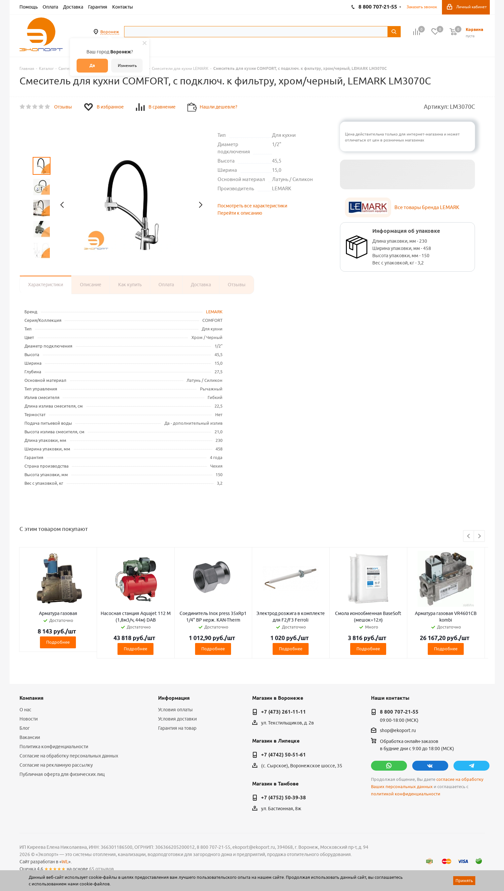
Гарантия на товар (177, 728)
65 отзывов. (102, 869)
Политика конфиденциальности (53, 746)
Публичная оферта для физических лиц (62, 774)
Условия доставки (177, 719)
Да (92, 65)
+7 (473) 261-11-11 (283, 712)
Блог (24, 728)
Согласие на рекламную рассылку (56, 765)
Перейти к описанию (240, 213)
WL (65, 861)
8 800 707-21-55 (399, 712)
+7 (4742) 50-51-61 (283, 755)
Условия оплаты (175, 709)
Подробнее (58, 642)
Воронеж (109, 31)
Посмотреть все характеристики (252, 205)
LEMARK (214, 311)
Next (479, 536)
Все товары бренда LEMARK (426, 207)
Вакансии (29, 737)
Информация (174, 698)
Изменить (127, 65)
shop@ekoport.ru (398, 730)
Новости (28, 719)
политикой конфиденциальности (405, 793)
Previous (468, 536)
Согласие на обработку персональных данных (68, 755)
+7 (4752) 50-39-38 (283, 798)
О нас (25, 709)
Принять (464, 880)
